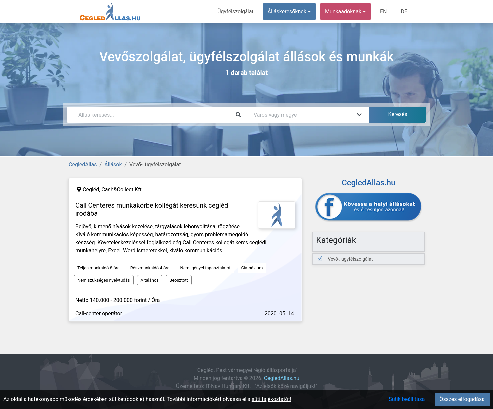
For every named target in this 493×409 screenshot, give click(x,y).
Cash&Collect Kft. (122, 189)
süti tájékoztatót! (271, 399)
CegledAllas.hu (281, 378)
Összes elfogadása (462, 399)
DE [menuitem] (404, 11)
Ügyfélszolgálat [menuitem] (235, 11)
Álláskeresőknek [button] (289, 11)
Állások (113, 164)
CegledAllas (83, 164)
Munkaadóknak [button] (345, 11)
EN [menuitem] (383, 11)
